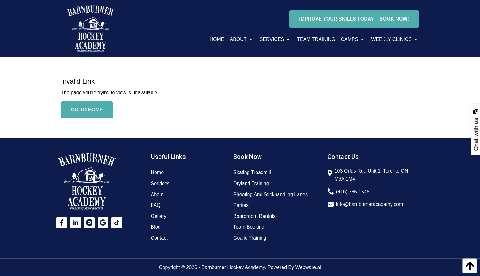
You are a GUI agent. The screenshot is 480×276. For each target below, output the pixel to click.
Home (157, 172)
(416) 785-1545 (352, 191)
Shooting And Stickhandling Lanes (270, 194)
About (157, 194)
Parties (241, 205)
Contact (159, 238)
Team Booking (248, 226)
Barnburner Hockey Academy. (233, 267)
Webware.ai (308, 267)
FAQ (156, 205)
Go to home (87, 109)
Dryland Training (251, 183)
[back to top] (468, 266)
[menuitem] (214, 39)
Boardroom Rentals (254, 216)
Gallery (159, 216)
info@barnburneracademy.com (369, 204)
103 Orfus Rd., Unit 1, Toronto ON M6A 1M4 (371, 174)
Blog (156, 226)
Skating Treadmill (252, 172)
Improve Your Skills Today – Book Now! (354, 18)
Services (160, 183)
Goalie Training (249, 238)
